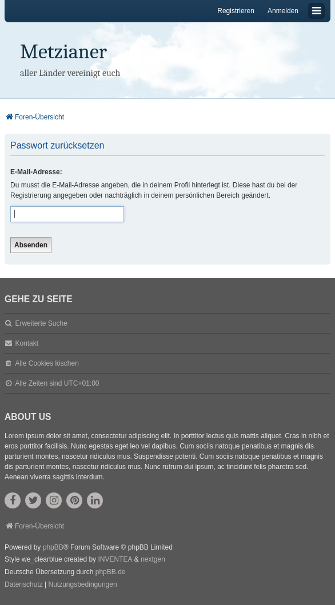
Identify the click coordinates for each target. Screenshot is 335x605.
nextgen (153, 559)
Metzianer (63, 51)
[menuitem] (24, 585)
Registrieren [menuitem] (235, 11)
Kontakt (26, 343)
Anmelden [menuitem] (283, 11)
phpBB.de (110, 572)
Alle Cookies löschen (46, 363)
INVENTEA (115, 559)
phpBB (53, 547)
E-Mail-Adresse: (36, 172)
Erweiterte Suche (41, 323)
